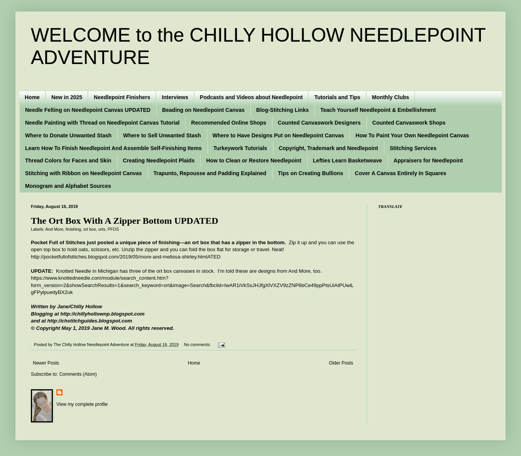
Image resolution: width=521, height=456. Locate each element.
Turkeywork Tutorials (240, 148)
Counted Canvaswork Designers (319, 123)
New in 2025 (66, 97)
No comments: (198, 344)
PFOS (113, 229)
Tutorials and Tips (337, 97)
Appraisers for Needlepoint (428, 160)
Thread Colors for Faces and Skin (68, 160)
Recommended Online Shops (228, 123)
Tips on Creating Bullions (310, 173)
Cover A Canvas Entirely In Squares (400, 173)
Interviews (175, 97)
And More (54, 229)
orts (101, 229)
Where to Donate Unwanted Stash (68, 135)
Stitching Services (413, 148)
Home (32, 97)
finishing (73, 229)
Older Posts (341, 363)
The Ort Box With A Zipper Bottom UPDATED (124, 221)
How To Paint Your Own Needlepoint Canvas (412, 135)
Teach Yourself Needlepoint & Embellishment (378, 110)
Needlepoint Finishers (122, 97)
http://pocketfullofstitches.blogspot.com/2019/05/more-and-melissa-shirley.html (119, 257)
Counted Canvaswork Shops (409, 123)
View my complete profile (82, 404)
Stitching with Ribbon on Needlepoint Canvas (83, 173)
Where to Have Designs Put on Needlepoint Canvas (278, 135)
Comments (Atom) (77, 374)
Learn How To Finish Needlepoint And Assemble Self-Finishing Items (113, 148)
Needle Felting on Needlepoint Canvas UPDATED (88, 110)
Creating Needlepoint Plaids (159, 160)
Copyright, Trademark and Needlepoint (328, 148)
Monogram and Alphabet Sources (68, 186)
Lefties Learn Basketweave (347, 160)
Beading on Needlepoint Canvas (203, 110)
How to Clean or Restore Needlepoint (253, 160)
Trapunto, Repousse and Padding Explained (210, 173)
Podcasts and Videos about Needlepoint (251, 97)
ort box (89, 229)
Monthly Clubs (390, 97)
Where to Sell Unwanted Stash (162, 135)
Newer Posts (46, 363)
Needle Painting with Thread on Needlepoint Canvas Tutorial (102, 123)
